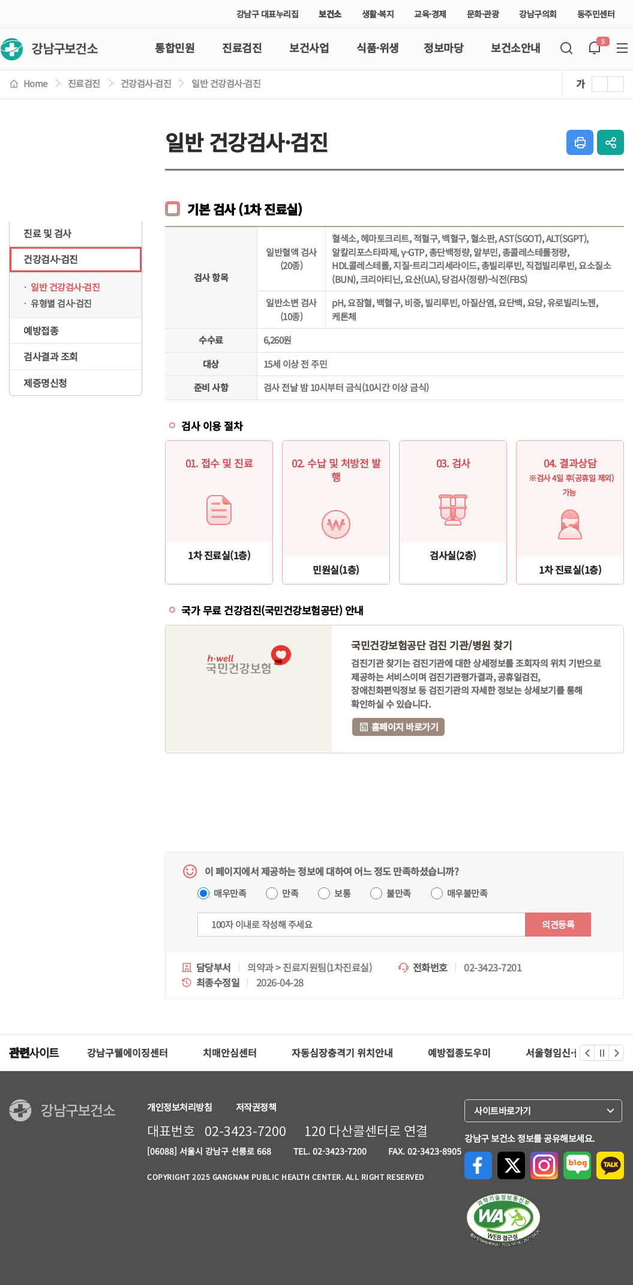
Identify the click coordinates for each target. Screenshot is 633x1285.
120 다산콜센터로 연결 (366, 1131)
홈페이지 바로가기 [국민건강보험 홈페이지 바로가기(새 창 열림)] (398, 726)
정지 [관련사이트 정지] (602, 1052)
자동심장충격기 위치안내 (342, 1052)
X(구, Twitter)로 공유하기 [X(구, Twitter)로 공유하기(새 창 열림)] (511, 1165)
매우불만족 (467, 893)
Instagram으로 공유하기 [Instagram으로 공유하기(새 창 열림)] (544, 1165)
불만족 (398, 893)
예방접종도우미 (459, 1052)
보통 (342, 893)
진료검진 (84, 83)
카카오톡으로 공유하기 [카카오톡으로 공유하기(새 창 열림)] (610, 1165)
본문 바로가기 (0, 0)
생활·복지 (381, 14)
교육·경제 (433, 14)
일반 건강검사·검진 (225, 83)
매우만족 (230, 893)
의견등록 (558, 924)
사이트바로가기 (506, 1110)
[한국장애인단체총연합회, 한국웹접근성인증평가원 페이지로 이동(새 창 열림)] (503, 1220)
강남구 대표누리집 (267, 14)
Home (28, 83)
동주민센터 (599, 14)
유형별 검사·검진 (61, 303)
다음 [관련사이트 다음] (616, 1052)
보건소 (330, 14)
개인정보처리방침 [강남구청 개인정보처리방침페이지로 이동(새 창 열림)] (179, 1107)
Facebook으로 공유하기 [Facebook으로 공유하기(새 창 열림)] (478, 1165)
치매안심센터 (230, 1052)
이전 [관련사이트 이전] (587, 1052)
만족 (290, 893)
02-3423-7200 (245, 1131)
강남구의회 (541, 14)
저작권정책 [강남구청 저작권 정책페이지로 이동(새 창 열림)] (256, 1107)
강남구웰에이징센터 (127, 1052)
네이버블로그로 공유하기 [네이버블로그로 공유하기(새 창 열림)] (577, 1165)
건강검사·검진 (146, 83)
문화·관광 (486, 14)
